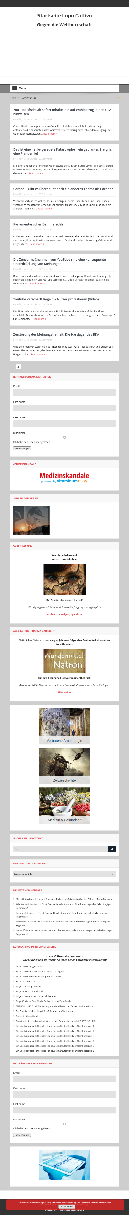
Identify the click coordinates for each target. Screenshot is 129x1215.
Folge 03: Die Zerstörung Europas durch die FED (39, 976)
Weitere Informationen (101, 1203)
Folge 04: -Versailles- (26, 981)
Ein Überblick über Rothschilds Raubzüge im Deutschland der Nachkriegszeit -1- (55, 1025)
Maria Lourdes (30, 119)
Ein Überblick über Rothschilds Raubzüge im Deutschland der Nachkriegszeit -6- (55, 1050)
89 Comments (45, 158)
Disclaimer (19, 432)
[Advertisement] (64, 53)
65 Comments (45, 119)
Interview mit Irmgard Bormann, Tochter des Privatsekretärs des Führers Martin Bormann (68, 899)
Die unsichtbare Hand (27, 1016)
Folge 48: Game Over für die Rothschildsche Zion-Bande (43, 1001)
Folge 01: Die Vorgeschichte (29, 966)
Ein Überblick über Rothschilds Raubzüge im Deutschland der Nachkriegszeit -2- (55, 1031)
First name (19, 401)
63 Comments (45, 194)
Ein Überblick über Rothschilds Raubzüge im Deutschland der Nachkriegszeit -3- (55, 1035)
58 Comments (45, 339)
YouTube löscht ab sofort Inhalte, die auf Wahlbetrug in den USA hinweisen (62, 112)
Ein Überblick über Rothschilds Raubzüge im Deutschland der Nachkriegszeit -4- (55, 1040)
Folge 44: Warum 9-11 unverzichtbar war (36, 996)
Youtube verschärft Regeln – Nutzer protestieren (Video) (56, 299)
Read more (50, 133)
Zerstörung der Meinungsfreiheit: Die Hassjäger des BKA (56, 334)
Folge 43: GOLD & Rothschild (30, 991)
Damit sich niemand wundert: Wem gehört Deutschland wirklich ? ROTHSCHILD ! (56, 1021)
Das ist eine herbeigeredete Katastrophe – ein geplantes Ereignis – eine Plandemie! (63, 151)
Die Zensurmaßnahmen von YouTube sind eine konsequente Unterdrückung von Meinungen (59, 261)
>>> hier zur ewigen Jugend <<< (64, 614)
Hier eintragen (22, 448)
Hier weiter (64, 692)
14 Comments (45, 304)
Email (16, 386)
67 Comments (45, 269)
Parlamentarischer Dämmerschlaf (39, 224)
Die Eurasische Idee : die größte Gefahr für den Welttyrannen (46, 1011)
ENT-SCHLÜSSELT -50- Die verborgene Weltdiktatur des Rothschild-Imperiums (54, 1006)
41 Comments (45, 229)
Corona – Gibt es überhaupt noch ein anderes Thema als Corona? (63, 189)
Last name (19, 417)
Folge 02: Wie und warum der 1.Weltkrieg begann (40, 971)
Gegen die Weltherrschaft (64, 25)
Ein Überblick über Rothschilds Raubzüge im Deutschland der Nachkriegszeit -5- (55, 1045)
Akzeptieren (67, 1206)
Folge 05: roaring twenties (28, 986)
